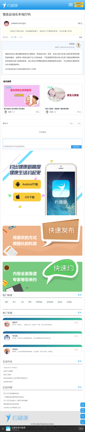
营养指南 (39, 302)
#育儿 (80, 23)
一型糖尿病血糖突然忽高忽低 (14, 397)
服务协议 (45, 424)
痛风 (6, 302)
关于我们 (33, 424)
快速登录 (82, 410)
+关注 (76, 323)
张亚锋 (71, 44)
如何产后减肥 (8, 371)
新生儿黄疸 (7, 374)
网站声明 (39, 424)
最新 (71, 123)
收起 (80, 37)
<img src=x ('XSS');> (11, 367)
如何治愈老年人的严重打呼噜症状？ (16, 378)
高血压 (60, 302)
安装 (81, 428)
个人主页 (82, 422)
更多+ (80, 295)
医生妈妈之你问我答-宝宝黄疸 (14, 109)
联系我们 (51, 424)
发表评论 (76, 147)
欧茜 (9, 112)
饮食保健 (50, 302)
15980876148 (13, 23)
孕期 (29, 302)
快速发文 (79, 3)
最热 (79, 123)
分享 (15, 37)
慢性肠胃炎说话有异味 (11, 404)
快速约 (79, 6)
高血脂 (69, 302)
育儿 (14, 302)
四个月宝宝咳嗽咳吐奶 (11, 393)
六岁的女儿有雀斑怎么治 (12, 407)
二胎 (22, 302)
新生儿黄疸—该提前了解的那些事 (57, 109)
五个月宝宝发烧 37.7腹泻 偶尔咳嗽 (16, 400)
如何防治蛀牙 (8, 382)
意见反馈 (82, 404)
